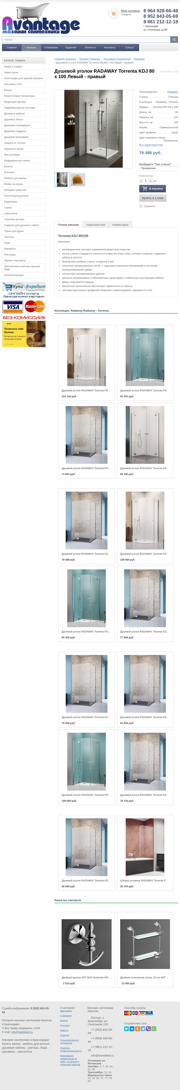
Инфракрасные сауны (17, 160)
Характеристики (95, 224)
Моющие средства (15, 189)
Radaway (172, 91)
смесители (24, 1051)
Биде (7, 242)
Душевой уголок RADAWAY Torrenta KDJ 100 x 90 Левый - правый (100, 880)
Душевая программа (16, 136)
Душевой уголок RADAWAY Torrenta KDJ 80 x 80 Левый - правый (100, 468)
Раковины (10, 248)
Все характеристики (151, 144)
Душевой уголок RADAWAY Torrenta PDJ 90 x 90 (148, 553)
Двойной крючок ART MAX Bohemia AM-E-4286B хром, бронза (98, 977)
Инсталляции (12, 154)
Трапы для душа (14, 230)
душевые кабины (13, 1047)
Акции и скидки (13, 66)
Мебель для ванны (15, 177)
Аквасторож (11, 72)
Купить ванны (11, 1043)
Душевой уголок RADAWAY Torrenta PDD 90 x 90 (90, 631)
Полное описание (68, 224)
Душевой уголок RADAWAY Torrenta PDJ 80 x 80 (90, 390)
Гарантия (70, 47)
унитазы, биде (37, 1047)
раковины (8, 1051)
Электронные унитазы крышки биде (22, 267)
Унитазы (9, 236)
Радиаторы (10, 201)
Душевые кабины (14, 113)
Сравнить (149, 205)
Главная (11, 47)
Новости (64, 1030)
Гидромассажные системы (19, 107)
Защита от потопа (14, 142)
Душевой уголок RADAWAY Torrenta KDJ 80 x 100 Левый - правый (100, 553)
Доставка (64, 1025)
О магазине (51, 47)
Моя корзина (130, 10)
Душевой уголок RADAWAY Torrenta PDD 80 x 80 (148, 390)
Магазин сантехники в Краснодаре (25, 1039)
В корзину (152, 188)
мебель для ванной (36, 1043)
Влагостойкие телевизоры (19, 95)
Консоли (9, 172)
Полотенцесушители (16, 195)
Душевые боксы (13, 119)
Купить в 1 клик (153, 197)
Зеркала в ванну (14, 148)
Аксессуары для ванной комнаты (23, 78)
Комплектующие (14, 274)
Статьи (129, 47)
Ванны (8, 89)
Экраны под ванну (15, 260)
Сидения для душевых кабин (21, 224)
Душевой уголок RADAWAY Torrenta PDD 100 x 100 (92, 794)
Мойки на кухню (13, 183)
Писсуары (10, 254)
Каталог (31, 47)
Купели (8, 166)
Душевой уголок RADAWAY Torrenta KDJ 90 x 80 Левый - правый (100, 717)
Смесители (10, 213)
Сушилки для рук (14, 219)
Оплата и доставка (90, 48)
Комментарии (120, 224)
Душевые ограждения (17, 125)
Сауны (8, 207)
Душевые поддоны (15, 130)
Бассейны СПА (13, 83)
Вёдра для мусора (15, 101)
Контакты (109, 47)
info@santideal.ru (22, 1031)
